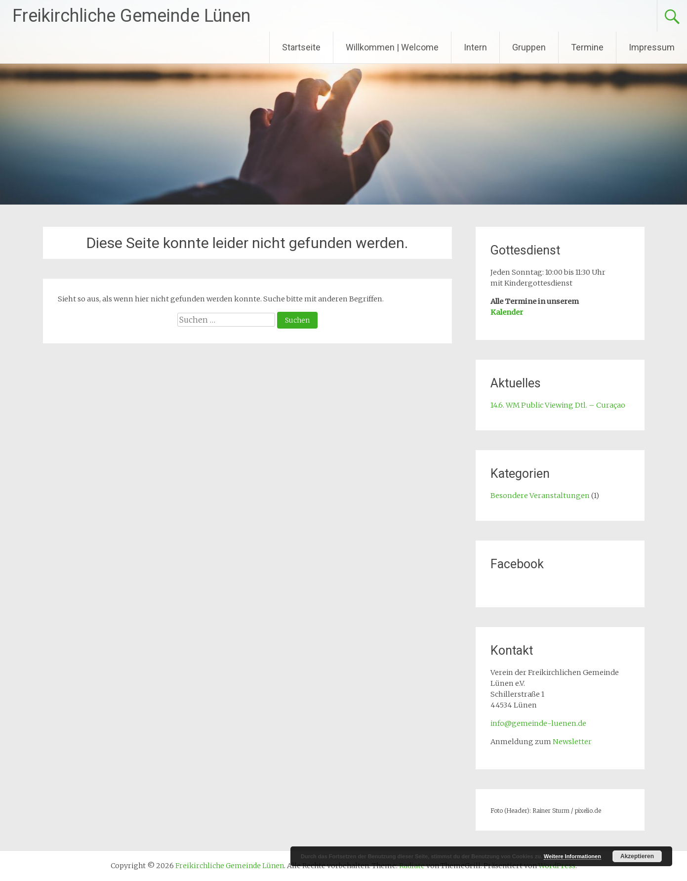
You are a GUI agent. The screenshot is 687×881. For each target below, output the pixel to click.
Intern (475, 47)
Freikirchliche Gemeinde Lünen (131, 15)
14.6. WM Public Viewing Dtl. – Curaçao (557, 405)
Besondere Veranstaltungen (540, 495)
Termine (587, 47)
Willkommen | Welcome (392, 47)
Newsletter (572, 741)
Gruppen (529, 47)
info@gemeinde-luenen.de (538, 723)
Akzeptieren (637, 856)
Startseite (301, 47)
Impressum (652, 47)
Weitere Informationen (572, 856)
